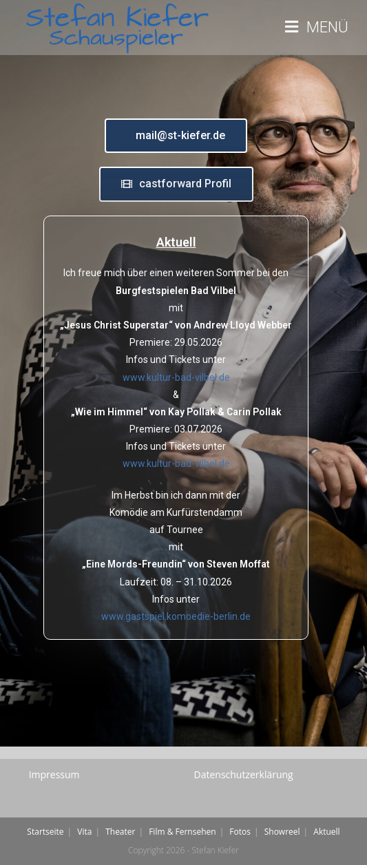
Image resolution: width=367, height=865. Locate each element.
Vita (84, 831)
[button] (176, 135)
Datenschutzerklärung (243, 774)
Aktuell (326, 831)
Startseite (45, 831)
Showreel (282, 831)
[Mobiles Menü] (316, 27)
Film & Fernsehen (182, 831)
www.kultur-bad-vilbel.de (176, 377)
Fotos (240, 831)
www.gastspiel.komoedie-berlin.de (176, 616)
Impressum (54, 774)
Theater (120, 831)
